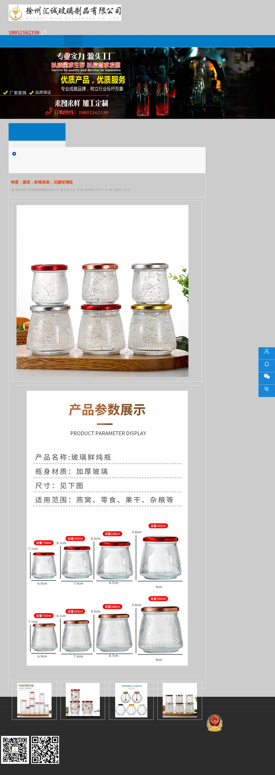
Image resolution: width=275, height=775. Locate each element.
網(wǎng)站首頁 (18, 41)
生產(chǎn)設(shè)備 (91, 41)
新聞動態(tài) (55, 41)
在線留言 (128, 41)
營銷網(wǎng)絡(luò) (110, 41)
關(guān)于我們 (36, 41)
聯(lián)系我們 (147, 41)
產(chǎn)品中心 (73, 41)
